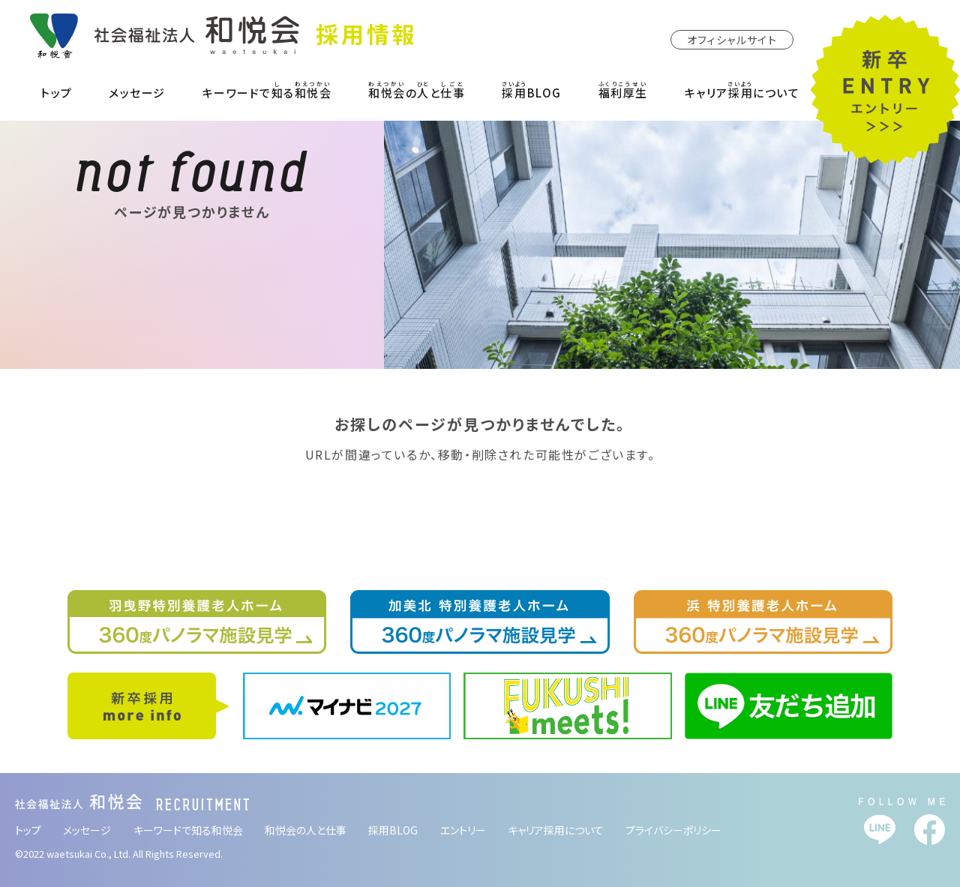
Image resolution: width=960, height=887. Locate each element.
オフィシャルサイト (732, 39)
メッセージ (137, 92)
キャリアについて (742, 89)
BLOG (532, 89)
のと (416, 89)
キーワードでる (267, 89)
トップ (56, 92)
